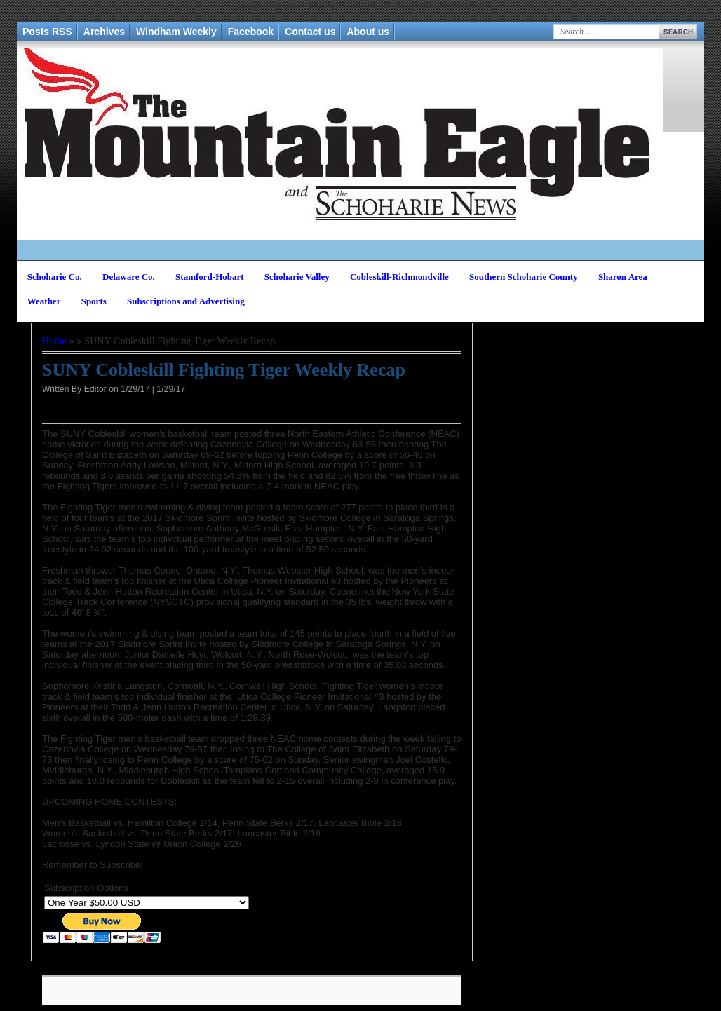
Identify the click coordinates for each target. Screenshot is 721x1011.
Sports (94, 301)
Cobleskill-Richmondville (399, 276)
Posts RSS (47, 31)
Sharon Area (622, 276)
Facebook (251, 31)
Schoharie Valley (297, 276)
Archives (104, 31)
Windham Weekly (176, 31)
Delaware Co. (128, 276)
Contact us (310, 31)
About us (367, 31)
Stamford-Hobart (209, 276)
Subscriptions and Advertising (186, 301)
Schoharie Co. (54, 276)
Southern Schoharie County (523, 276)
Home (54, 340)
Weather (44, 301)
